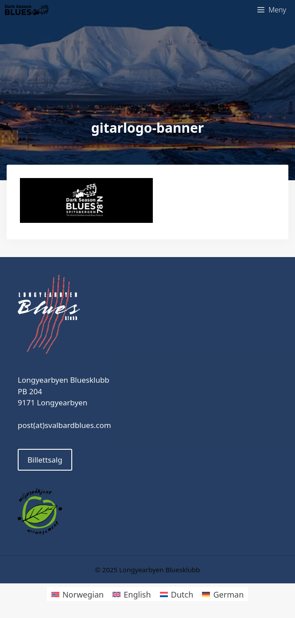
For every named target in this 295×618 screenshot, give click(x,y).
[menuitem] (77, 594)
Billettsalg (44, 460)
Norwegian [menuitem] (83, 594)
